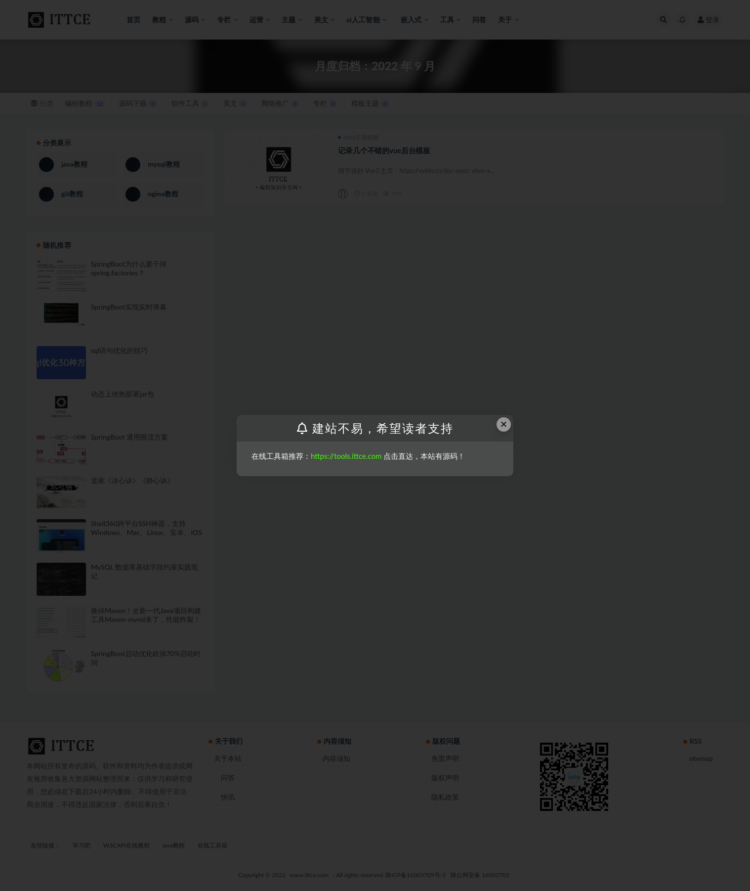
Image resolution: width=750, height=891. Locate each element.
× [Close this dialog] (503, 424)
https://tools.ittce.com (346, 455)
